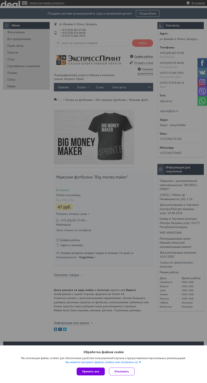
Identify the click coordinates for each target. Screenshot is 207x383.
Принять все (90, 371)
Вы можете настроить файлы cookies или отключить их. (102, 362)
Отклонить (121, 371)
